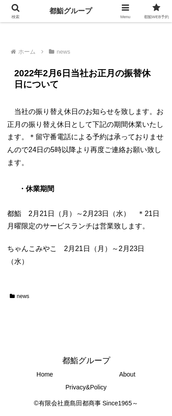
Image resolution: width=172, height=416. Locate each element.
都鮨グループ (70, 11)
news (19, 296)
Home (44, 374)
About (127, 374)
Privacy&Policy (86, 387)
